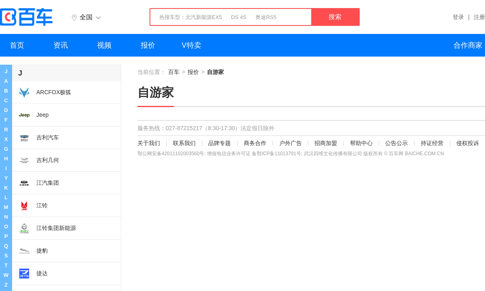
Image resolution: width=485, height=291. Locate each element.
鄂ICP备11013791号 (279, 153)
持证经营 (432, 143)
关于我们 (148, 143)
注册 (479, 17)
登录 (458, 17)
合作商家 (468, 45)
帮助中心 (361, 143)
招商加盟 (325, 143)
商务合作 (255, 143)
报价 (148, 45)
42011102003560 (180, 153)
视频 (104, 45)
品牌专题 (219, 143)
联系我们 (184, 143)
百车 (173, 72)
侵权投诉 (467, 143)
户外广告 (290, 143)
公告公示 (396, 143)
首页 (17, 45)
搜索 (335, 16)
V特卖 (191, 45)
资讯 (60, 45)
